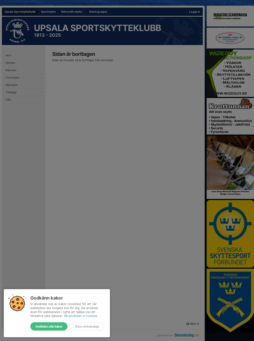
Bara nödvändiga (87, 326)
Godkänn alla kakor (48, 326)
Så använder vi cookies (80, 316)
